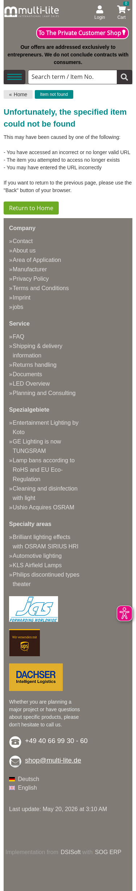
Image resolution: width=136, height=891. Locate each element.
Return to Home (31, 208)
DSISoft (71, 852)
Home (20, 94)
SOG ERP (108, 852)
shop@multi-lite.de (53, 760)
